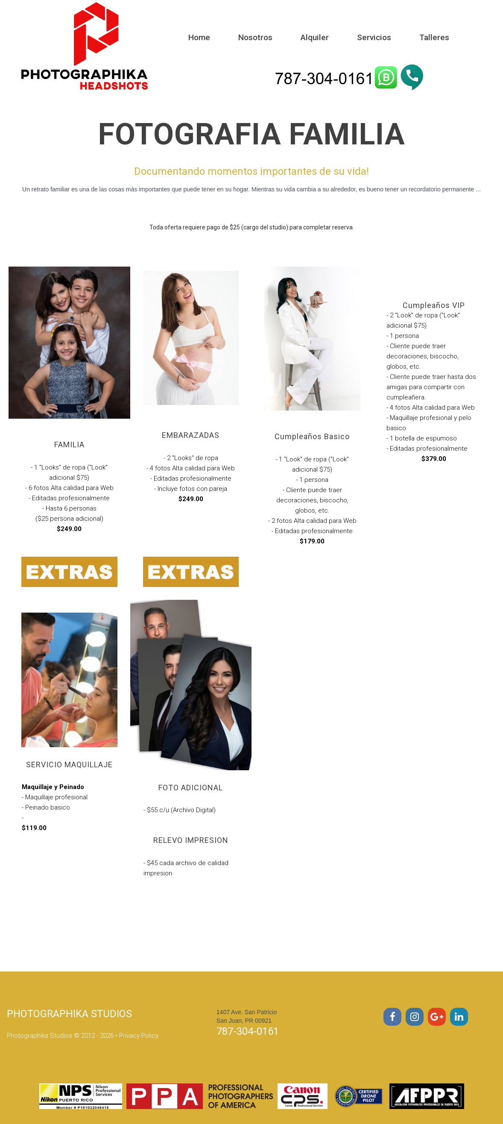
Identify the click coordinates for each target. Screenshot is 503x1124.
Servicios (374, 37)
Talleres (434, 37)
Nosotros (255, 37)
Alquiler (315, 37)
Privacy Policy (138, 1035)
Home (199, 37)
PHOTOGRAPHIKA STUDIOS (70, 1014)
